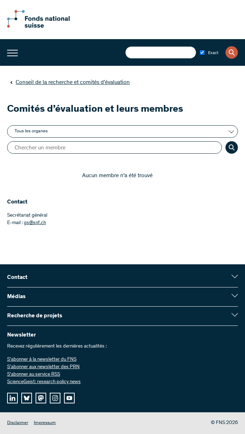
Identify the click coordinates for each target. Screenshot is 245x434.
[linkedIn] (12, 398)
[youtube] (69, 398)
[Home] (46, 26)
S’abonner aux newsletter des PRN (43, 367)
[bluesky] (26, 398)
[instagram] (55, 398)
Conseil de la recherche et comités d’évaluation (70, 82)
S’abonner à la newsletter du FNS (41, 359)
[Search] (231, 52)
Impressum (45, 423)
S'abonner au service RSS (33, 374)
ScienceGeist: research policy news (44, 382)
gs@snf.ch (35, 223)
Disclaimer (17, 423)
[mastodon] (41, 398)
